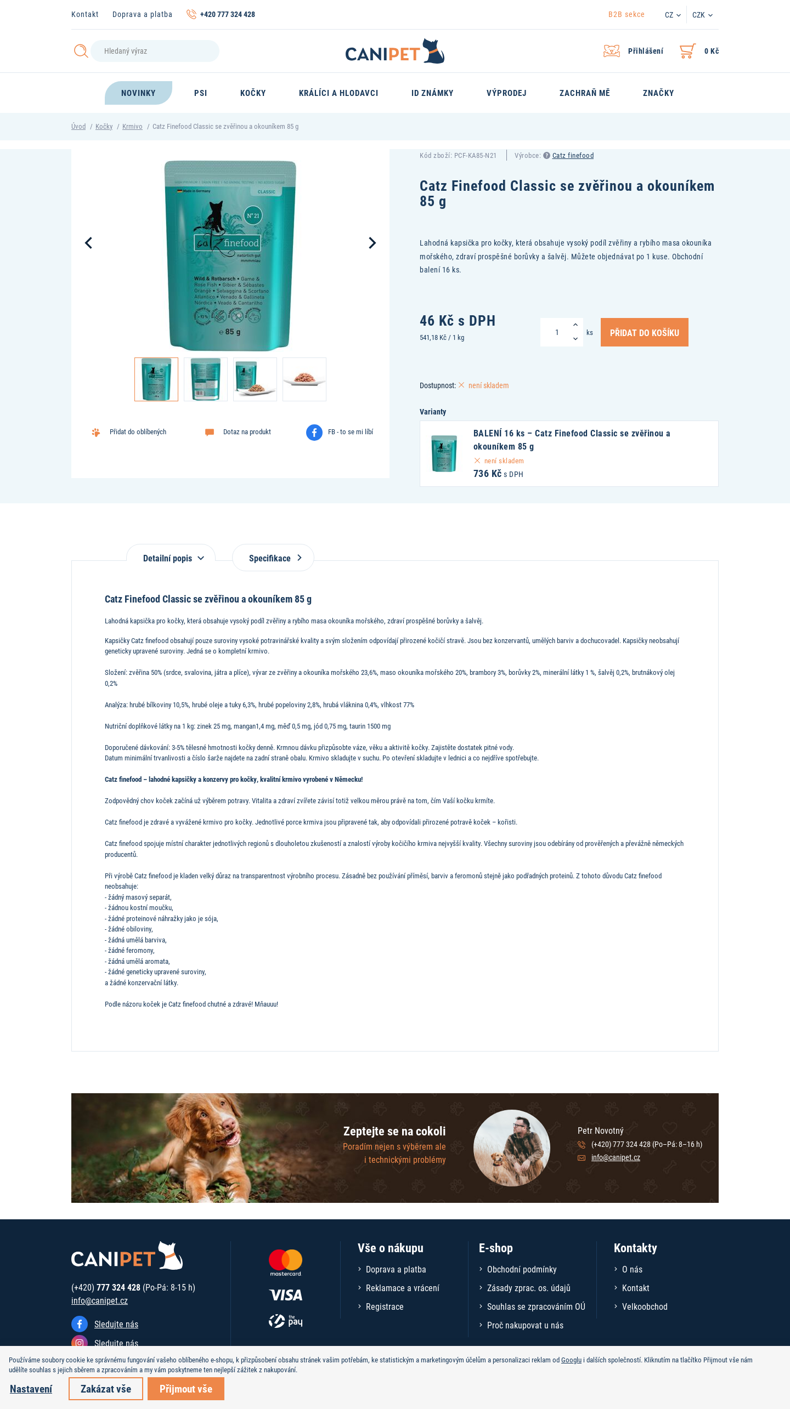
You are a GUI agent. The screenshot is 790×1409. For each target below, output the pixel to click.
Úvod (78, 126)
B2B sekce (626, 14)
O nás (632, 1269)
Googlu (571, 1360)
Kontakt (85, 14)
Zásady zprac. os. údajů (529, 1287)
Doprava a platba (142, 14)
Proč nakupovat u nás (525, 1325)
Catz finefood (573, 155)
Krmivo (132, 126)
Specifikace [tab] (273, 558)
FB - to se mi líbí (350, 431)
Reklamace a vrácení (402, 1287)
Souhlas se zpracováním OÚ (536, 1306)
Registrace (385, 1306)
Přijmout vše (186, 1388)
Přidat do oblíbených (138, 431)
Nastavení (31, 1388)
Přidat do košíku (645, 332)
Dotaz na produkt (247, 431)
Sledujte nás (116, 1324)
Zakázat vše (106, 1388)
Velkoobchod (645, 1306)
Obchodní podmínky (522, 1269)
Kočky (103, 126)
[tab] (171, 552)
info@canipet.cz (615, 1157)
